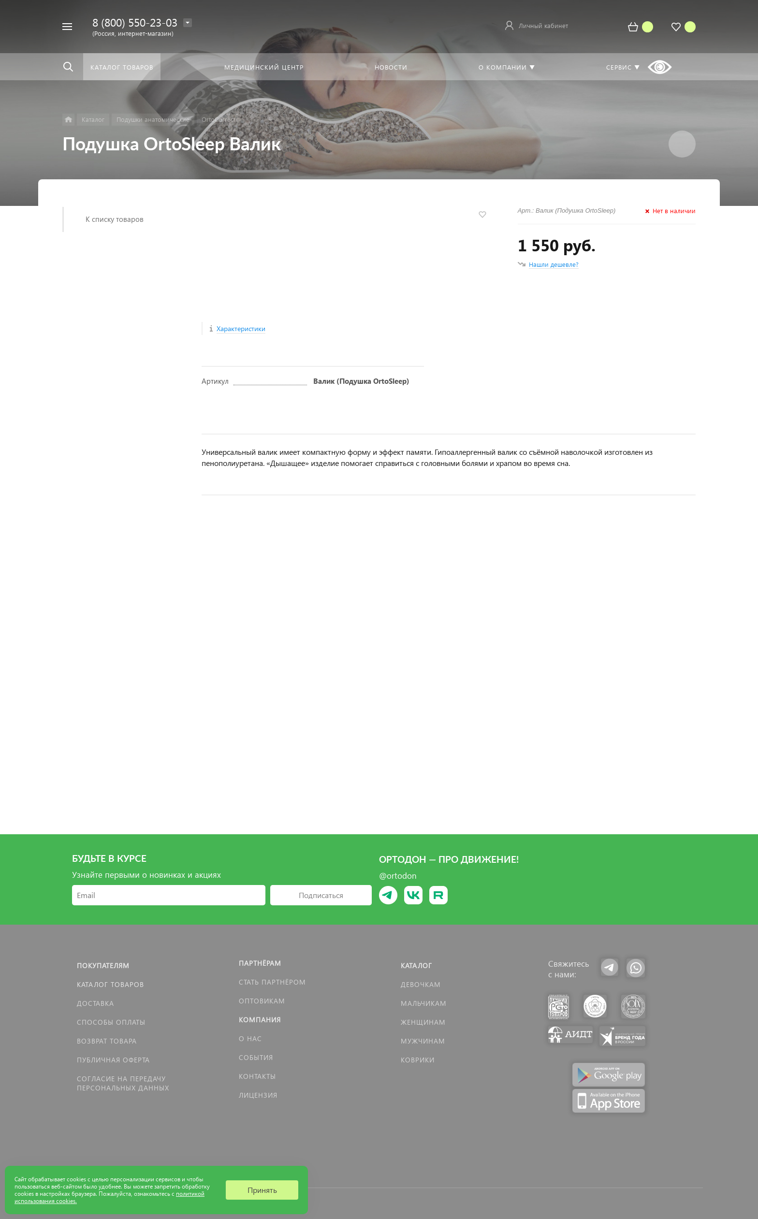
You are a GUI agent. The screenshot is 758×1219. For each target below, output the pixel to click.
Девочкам (421, 984)
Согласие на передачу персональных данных (123, 1083)
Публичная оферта (113, 1059)
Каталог (416, 965)
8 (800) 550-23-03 (134, 22)
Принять (262, 1190)
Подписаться (321, 895)
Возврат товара (107, 1040)
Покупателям (103, 965)
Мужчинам (423, 1040)
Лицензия (258, 1095)
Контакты (257, 1076)
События (256, 1057)
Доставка (95, 1003)
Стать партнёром (272, 982)
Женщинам (423, 1022)
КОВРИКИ (418, 1059)
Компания (260, 1019)
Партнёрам (260, 963)
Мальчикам (424, 1003)
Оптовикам (262, 1000)
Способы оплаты (111, 1022)
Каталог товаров (110, 984)
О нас (250, 1038)
